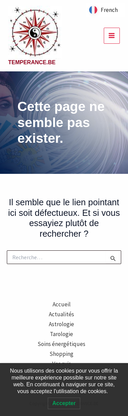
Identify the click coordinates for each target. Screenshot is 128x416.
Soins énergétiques (61, 344)
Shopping (61, 354)
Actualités (61, 314)
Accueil (62, 304)
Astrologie (61, 324)
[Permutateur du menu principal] (112, 36)
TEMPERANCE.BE (32, 62)
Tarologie (61, 334)
